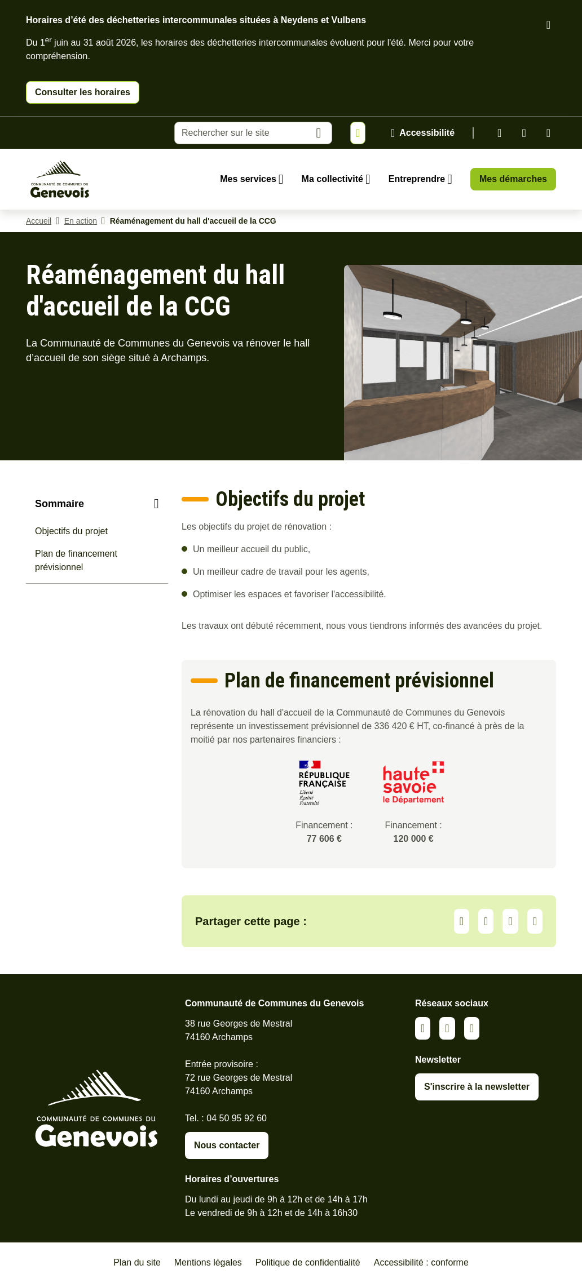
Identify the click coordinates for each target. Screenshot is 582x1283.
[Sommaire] (97, 503)
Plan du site (137, 1262)
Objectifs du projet (71, 531)
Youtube (548, 133)
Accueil (38, 220)
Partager (461, 921)
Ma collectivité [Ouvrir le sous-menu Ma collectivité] (332, 179)
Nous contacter (226, 1145)
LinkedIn (485, 921)
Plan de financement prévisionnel (76, 560)
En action (80, 220)
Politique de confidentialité (307, 1262)
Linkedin (499, 133)
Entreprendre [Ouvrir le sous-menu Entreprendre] (417, 179)
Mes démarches (513, 179)
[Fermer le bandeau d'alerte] (548, 25)
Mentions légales (208, 1262)
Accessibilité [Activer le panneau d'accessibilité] (427, 132)
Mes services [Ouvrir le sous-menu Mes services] (248, 179)
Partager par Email (535, 921)
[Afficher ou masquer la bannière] (357, 133)
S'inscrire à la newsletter (477, 1086)
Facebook (523, 133)
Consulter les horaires (82, 92)
